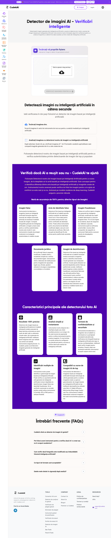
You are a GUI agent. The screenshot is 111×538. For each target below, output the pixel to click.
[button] (59, 432)
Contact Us (64, 496)
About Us (64, 499)
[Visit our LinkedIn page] (15, 510)
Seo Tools (48, 529)
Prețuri (80, 7)
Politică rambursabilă (81, 506)
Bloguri (63, 502)
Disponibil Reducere (80, 2)
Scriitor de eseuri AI (51, 521)
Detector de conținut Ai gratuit (51, 500)
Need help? (95, 496)
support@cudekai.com (100, 507)
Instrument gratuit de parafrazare (50, 514)
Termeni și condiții (82, 501)
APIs (93, 499)
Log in (93, 7)
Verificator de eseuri (51, 518)
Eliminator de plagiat (51, 510)
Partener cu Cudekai (67, 506)
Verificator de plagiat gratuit (49, 506)
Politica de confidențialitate (82, 497)
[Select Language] (102, 7)
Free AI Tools (49, 533)
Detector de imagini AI (51, 525)
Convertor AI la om (51, 496)
